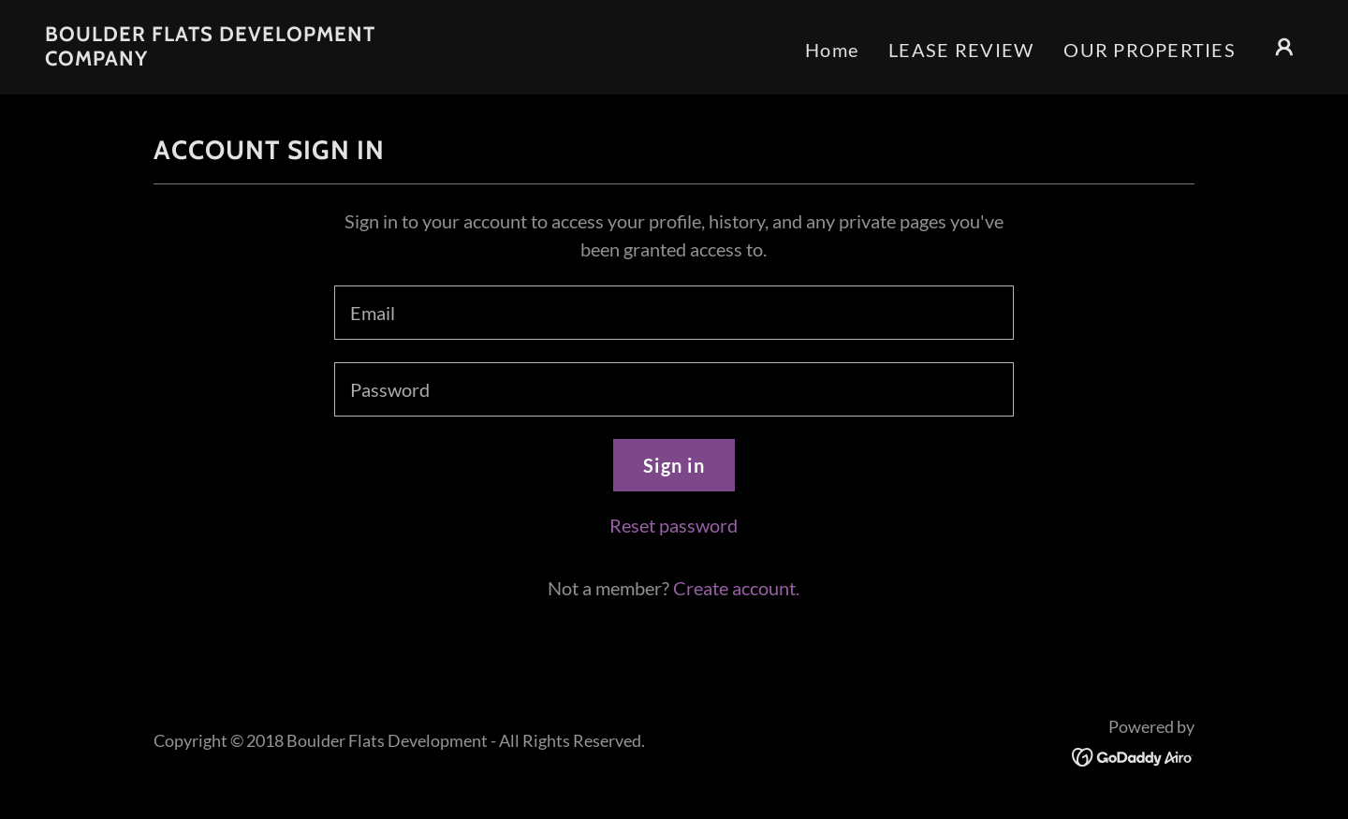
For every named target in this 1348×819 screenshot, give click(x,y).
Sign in (674, 465)
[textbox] (673, 312)
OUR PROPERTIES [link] (1149, 49)
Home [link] (831, 49)
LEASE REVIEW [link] (960, 49)
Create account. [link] (736, 588)
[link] (221, 58)
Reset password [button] (673, 525)
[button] (1284, 47)
